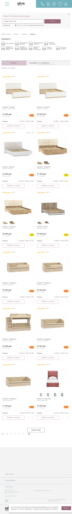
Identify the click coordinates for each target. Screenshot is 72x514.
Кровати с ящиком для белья (9, 48)
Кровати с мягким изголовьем (37, 48)
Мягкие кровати (49, 48)
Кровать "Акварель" (10, 283)
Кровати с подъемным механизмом (24, 48)
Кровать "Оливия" (9, 107)
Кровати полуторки (52, 43)
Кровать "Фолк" (42, 227)
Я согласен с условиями (30, 25)
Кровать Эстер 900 (44, 399)
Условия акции (6, 25)
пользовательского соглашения (36, 25)
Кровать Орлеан (8, 167)
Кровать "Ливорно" (44, 167)
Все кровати (10, 43)
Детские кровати (63, 48)
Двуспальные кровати (24, 43)
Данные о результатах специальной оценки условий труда (57, 500)
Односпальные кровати (38, 43)
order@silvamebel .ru (13, 492)
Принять (66, 508)
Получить (52, 21)
